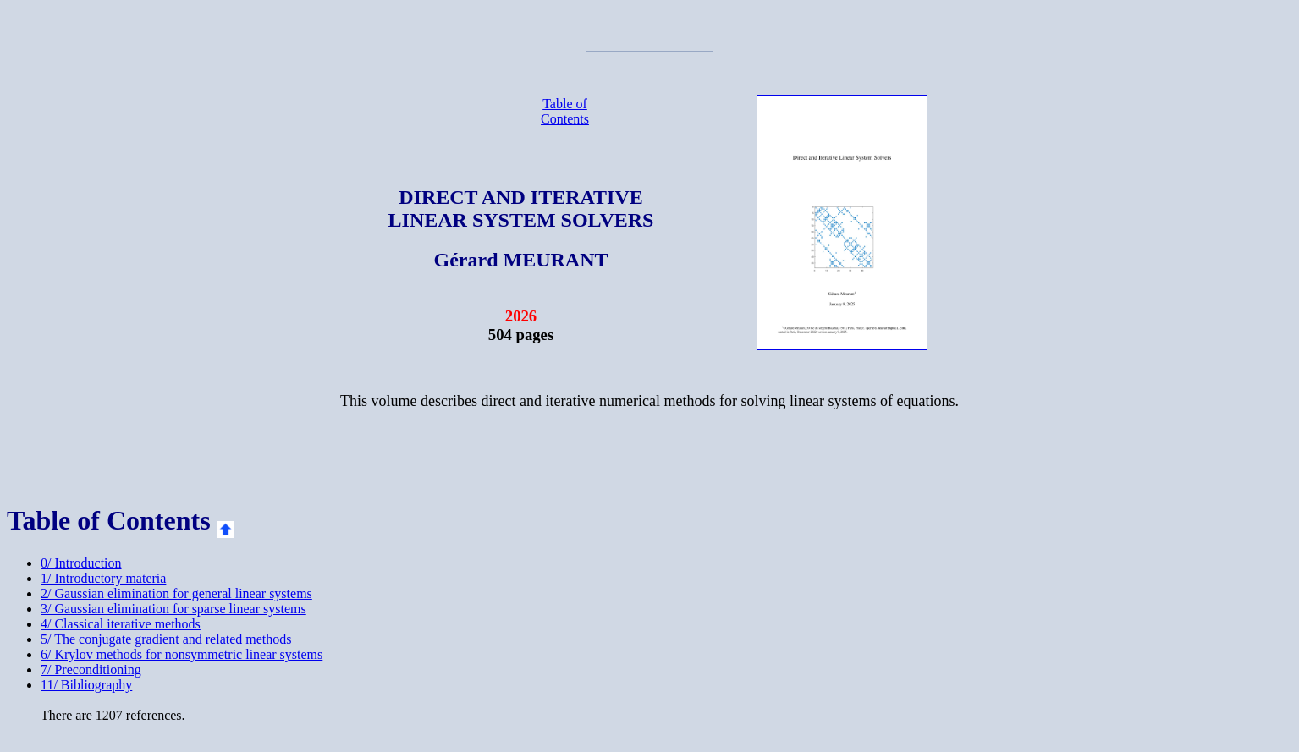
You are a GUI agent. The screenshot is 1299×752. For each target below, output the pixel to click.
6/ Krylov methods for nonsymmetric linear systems (181, 654)
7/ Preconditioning (91, 669)
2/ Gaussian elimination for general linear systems (176, 593)
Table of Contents (565, 111)
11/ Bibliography (86, 685)
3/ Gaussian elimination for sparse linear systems (173, 608)
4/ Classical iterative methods (121, 624)
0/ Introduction (81, 563)
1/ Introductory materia (103, 578)
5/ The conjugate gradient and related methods (166, 639)
